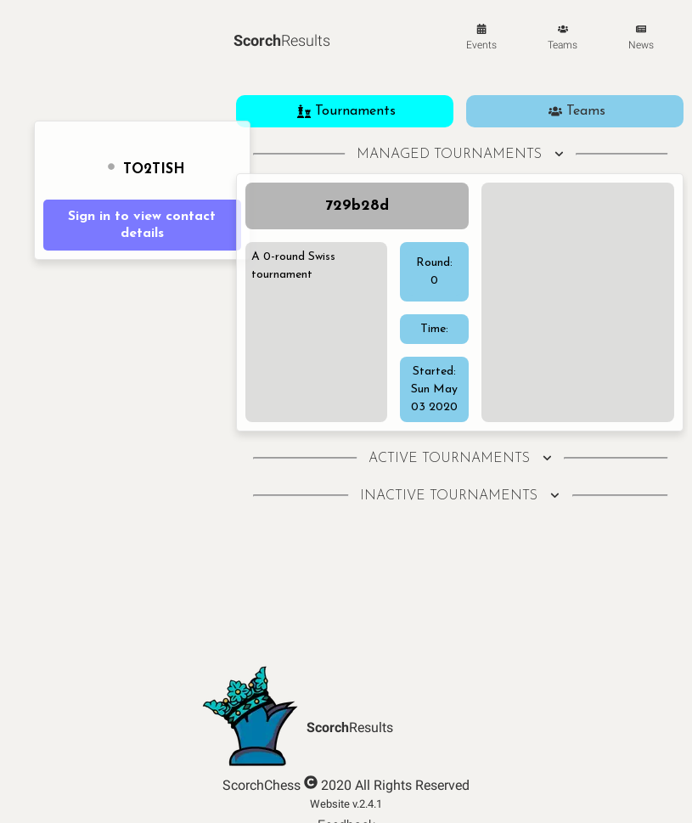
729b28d (357, 206)
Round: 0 (434, 271)
